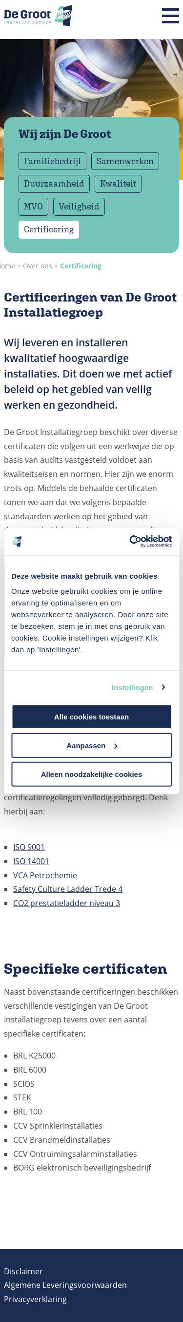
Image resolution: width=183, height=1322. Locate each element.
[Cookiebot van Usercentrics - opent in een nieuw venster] (130, 541)
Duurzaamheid (54, 183)
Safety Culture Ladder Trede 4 (67, 889)
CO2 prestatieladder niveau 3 (66, 903)
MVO (33, 206)
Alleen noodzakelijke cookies (91, 774)
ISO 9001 (29, 847)
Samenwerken (125, 161)
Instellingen (132, 687)
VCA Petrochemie (45, 875)
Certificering (49, 229)
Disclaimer (23, 1271)
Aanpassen (91, 745)
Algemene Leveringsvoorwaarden (65, 1285)
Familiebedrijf (52, 161)
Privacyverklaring (35, 1299)
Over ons (37, 265)
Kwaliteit (118, 183)
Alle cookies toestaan (91, 717)
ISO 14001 (31, 861)
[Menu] (170, 16)
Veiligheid (79, 206)
